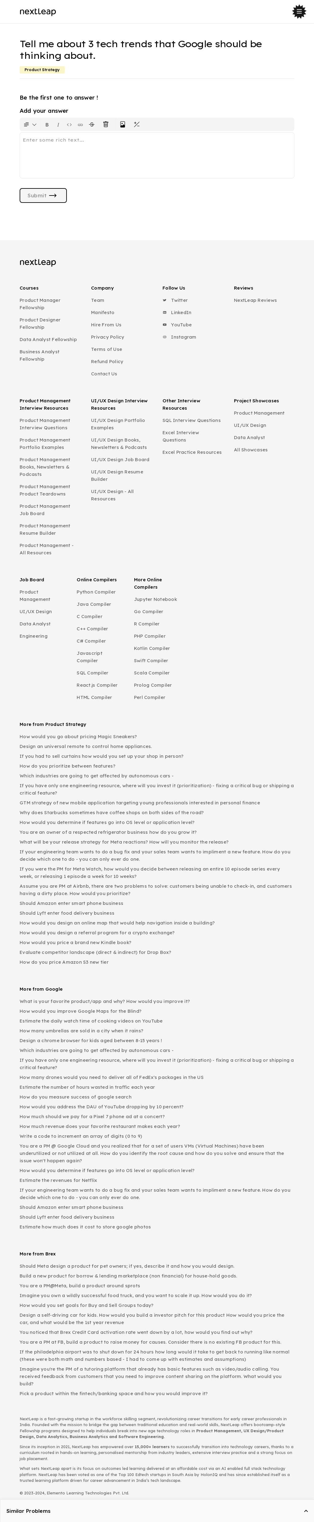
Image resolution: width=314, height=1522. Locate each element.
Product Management (259, 413)
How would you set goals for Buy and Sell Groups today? (87, 1305)
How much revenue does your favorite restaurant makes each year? (100, 1126)
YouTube (177, 325)
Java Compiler (94, 604)
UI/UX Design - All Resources (112, 495)
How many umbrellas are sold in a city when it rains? (81, 1031)
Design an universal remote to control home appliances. (86, 746)
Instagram (180, 337)
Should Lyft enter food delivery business (67, 913)
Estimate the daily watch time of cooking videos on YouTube (91, 1021)
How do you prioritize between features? (67, 766)
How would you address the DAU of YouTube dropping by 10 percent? (101, 1107)
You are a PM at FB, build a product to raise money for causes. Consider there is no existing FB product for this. (150, 1342)
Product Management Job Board (45, 509)
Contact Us (104, 374)
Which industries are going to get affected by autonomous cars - (97, 776)
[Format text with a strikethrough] (93, 124)
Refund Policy (107, 361)
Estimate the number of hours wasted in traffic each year (87, 1087)
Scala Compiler (152, 673)
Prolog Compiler (153, 685)
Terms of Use (106, 349)
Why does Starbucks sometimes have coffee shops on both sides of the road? (112, 812)
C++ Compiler (92, 629)
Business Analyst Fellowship (39, 355)
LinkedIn (177, 312)
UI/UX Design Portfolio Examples (118, 424)
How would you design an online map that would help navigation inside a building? (117, 923)
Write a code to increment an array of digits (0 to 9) (81, 1136)
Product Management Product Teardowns (45, 490)
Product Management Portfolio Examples (45, 443)
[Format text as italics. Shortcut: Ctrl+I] (58, 124)
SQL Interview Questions (192, 420)
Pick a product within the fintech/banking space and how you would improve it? (114, 1393)
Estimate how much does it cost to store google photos (85, 1227)
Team (97, 300)
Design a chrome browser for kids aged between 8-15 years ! (91, 1040)
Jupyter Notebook (155, 599)
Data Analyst (249, 437)
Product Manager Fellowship (40, 303)
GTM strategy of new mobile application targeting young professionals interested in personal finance (140, 803)
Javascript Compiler (89, 656)
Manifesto (102, 312)
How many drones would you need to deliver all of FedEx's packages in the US (112, 1077)
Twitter (175, 300)
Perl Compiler (149, 697)
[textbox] (157, 155)
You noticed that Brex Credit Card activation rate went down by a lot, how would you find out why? (136, 1332)
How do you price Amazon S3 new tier (64, 962)
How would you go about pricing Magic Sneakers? (78, 736)
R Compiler (147, 624)
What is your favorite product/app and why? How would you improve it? (105, 1001)
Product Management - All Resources (47, 549)
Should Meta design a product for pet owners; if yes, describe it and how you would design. (127, 1266)
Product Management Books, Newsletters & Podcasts (45, 467)
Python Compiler (96, 592)
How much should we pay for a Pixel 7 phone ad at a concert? (92, 1116)
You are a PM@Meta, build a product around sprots (80, 1286)
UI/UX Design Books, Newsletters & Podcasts (119, 443)
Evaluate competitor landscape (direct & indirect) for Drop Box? (95, 952)
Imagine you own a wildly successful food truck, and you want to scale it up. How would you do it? (136, 1295)
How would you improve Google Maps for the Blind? (80, 1011)
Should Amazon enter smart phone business (71, 903)
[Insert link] (80, 124)
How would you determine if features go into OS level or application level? (107, 822)
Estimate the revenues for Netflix (58, 1180)
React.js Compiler (97, 685)
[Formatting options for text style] (30, 124)
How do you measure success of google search (76, 1097)
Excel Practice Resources (192, 452)
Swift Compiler (151, 660)
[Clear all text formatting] (107, 124)
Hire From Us (106, 325)
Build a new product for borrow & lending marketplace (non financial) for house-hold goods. (128, 1276)
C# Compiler (91, 641)
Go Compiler (148, 611)
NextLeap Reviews (255, 300)
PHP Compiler (150, 636)
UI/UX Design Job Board (120, 459)
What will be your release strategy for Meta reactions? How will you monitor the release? (124, 842)
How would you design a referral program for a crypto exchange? (97, 933)
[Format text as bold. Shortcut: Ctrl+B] (47, 124)
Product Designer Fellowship (40, 323)
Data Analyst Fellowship (48, 339)
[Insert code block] (69, 124)
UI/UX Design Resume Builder (117, 475)
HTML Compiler (94, 697)
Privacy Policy (107, 337)
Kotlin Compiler (152, 648)
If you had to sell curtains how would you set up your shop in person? (101, 756)
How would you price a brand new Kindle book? (75, 942)
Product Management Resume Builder (45, 529)
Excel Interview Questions (181, 436)
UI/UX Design (250, 425)
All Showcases (251, 450)
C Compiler (89, 616)
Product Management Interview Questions (45, 424)
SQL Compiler (92, 673)
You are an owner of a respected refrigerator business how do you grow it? (108, 832)
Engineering (34, 636)
